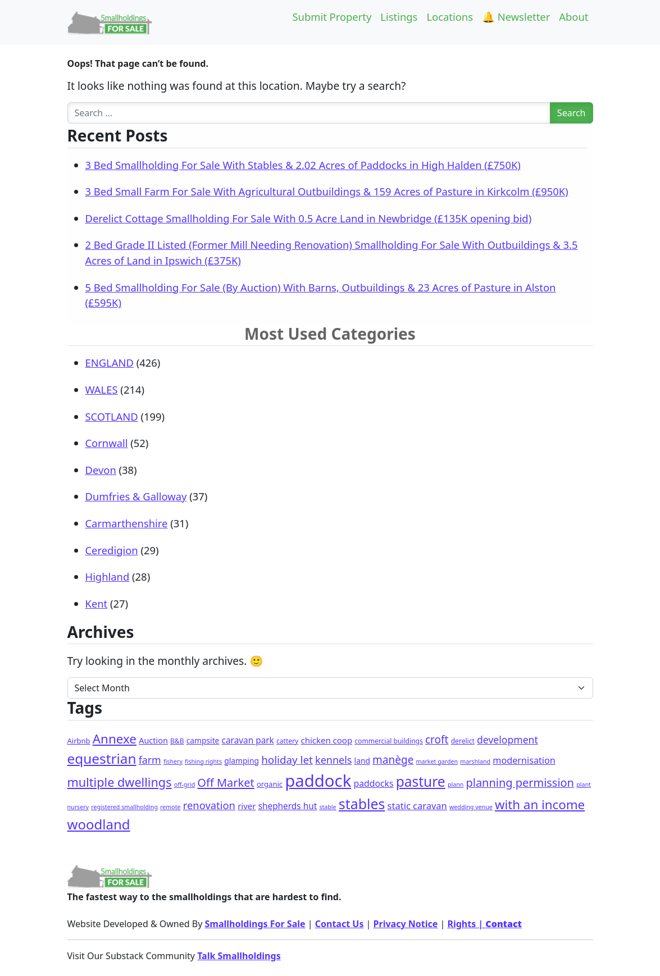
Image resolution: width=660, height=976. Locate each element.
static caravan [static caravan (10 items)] (417, 805)
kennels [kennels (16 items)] (333, 760)
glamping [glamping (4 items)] (241, 760)
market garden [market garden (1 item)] (437, 761)
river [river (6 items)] (247, 805)
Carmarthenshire (126, 523)
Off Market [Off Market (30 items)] (225, 782)
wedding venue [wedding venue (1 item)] (471, 807)
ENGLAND (109, 362)
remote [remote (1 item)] (170, 807)
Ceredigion (111, 550)
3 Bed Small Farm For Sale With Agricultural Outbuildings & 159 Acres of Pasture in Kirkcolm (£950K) (326, 191)
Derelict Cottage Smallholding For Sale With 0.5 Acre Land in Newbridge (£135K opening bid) (308, 218)
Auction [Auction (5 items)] (153, 740)
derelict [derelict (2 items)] (463, 741)
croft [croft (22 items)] (436, 739)
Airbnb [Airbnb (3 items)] (78, 741)
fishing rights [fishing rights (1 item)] (203, 761)
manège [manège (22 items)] (392, 759)
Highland (107, 576)
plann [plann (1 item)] (455, 784)
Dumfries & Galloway (136, 496)
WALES (101, 389)
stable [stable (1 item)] (327, 807)
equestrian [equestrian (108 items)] (101, 758)
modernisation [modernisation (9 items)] (524, 760)
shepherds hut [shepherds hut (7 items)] (287, 806)
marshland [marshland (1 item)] (475, 761)
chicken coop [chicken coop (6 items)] (326, 740)
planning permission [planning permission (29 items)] (520, 782)
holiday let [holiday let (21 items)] (287, 759)
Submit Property (331, 17)
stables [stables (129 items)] (362, 803)
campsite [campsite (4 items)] (203, 740)
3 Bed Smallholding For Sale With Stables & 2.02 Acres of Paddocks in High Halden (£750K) (303, 165)
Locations (449, 17)
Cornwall (106, 443)
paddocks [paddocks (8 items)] (373, 783)
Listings (398, 17)
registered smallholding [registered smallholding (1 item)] (124, 807)
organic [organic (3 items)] (270, 784)
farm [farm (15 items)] (150, 760)
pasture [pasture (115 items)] (420, 781)
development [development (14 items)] (507, 739)
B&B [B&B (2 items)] (177, 741)
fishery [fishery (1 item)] (173, 761)
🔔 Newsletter (516, 17)
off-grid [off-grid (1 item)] (184, 784)
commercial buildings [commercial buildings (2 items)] (388, 741)
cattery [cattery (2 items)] (287, 741)
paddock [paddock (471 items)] (318, 780)
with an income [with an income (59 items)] (540, 804)
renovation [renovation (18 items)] (209, 805)
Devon (100, 470)
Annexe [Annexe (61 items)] (114, 738)
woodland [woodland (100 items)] (98, 824)
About (573, 17)
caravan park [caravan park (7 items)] (248, 740)
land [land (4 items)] (362, 760)
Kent (96, 603)
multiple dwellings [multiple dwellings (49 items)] (119, 782)
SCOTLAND (111, 416)
